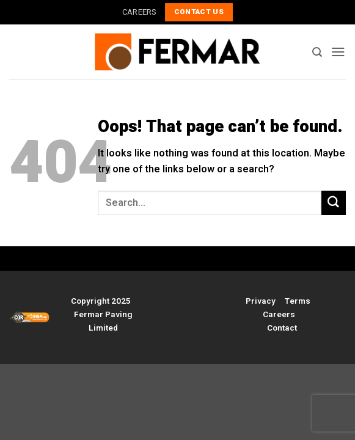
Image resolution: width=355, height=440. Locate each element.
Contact (282, 328)
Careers (279, 315)
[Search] (317, 52)
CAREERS (139, 12)
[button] (338, 52)
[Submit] (333, 203)
